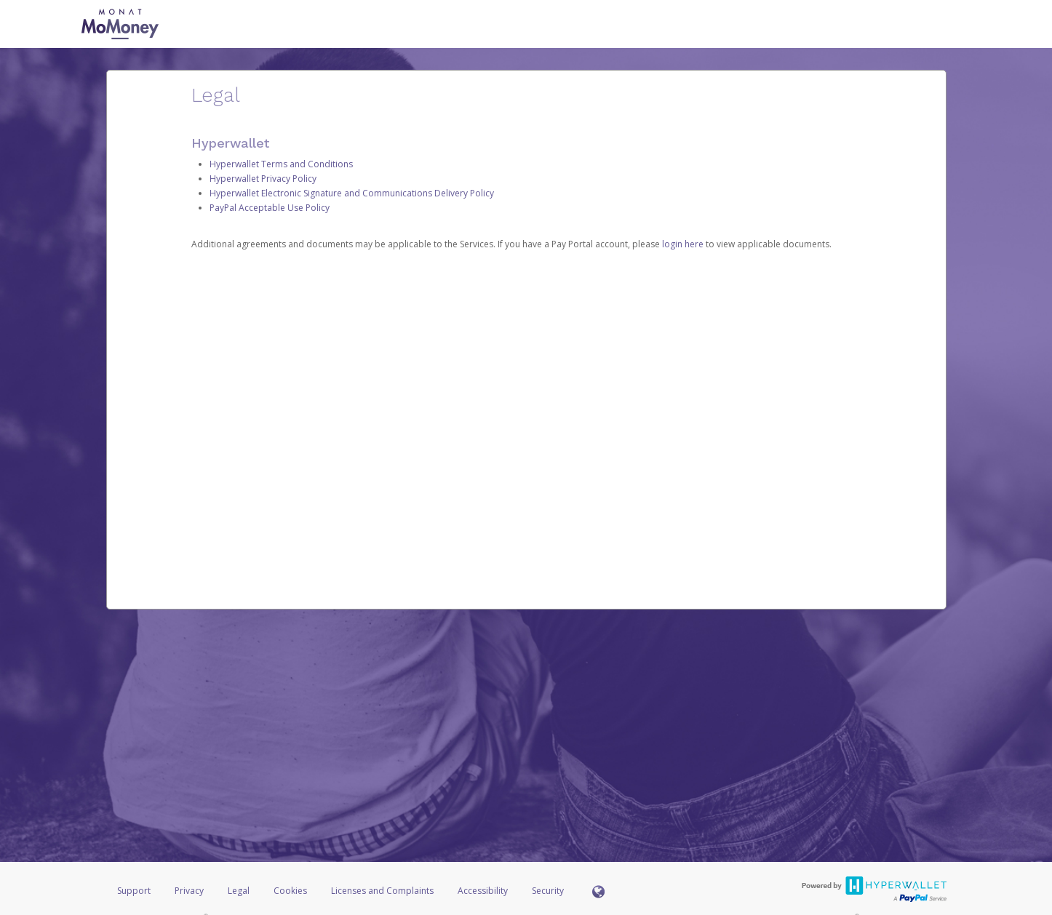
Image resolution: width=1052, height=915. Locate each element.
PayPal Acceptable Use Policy (270, 207)
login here (683, 244)
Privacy (189, 890)
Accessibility (483, 890)
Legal (239, 890)
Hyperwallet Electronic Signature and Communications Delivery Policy (352, 193)
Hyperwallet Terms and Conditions (281, 164)
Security (548, 890)
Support (134, 890)
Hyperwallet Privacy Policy (263, 178)
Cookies (290, 890)
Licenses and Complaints (383, 890)
